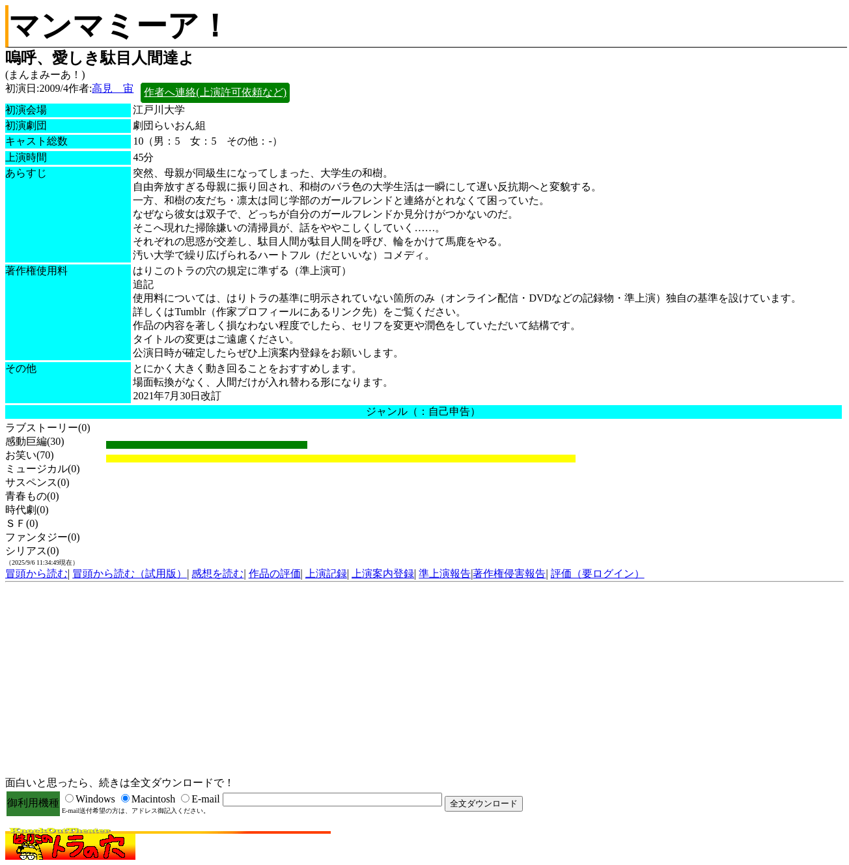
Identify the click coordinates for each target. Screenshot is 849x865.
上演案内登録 (383, 573)
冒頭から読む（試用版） (129, 573)
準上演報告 (445, 573)
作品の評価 (275, 573)
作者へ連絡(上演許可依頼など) (215, 92)
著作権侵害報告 (509, 573)
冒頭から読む (36, 573)
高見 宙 (112, 88)
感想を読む (217, 573)
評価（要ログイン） (598, 573)
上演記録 (326, 573)
